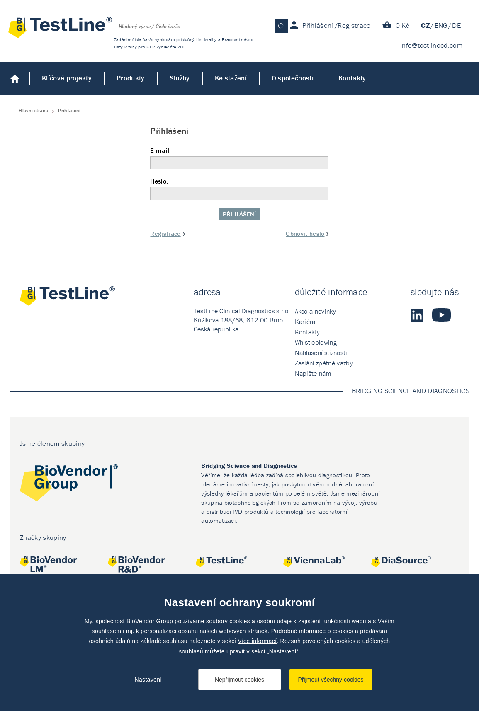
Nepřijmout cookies (239, 679)
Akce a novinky (315, 311)
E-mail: (239, 158)
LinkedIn (417, 315)
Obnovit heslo (305, 233)
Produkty (131, 77)
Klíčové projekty (67, 77)
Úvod (14, 78)
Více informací (257, 641)
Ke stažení (231, 77)
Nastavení (148, 679)
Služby (180, 77)
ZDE (182, 47)
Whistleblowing (316, 342)
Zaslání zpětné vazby (324, 363)
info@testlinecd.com (431, 45)
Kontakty (352, 77)
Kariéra (305, 321)
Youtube (441, 315)
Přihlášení (239, 214)
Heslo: (239, 188)
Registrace (165, 233)
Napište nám (313, 373)
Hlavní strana (33, 110)
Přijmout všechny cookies (331, 679)
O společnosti (293, 77)
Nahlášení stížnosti (321, 352)
